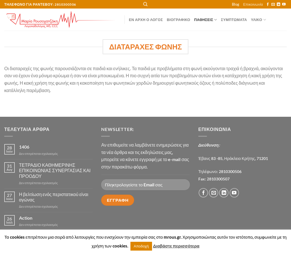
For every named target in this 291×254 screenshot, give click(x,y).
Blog (235, 4)
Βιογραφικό (178, 19)
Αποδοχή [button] (141, 246)
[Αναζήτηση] (145, 4)
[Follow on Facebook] (267, 5)
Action (25, 217)
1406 (24, 146)
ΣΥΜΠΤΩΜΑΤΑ (234, 19)
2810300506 (230, 171)
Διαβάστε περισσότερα (176, 245)
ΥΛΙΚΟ (258, 19)
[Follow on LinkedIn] (278, 5)
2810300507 (218, 178)
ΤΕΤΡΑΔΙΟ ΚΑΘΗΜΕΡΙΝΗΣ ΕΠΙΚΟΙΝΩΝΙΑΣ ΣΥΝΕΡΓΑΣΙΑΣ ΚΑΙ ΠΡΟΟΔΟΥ (55, 170)
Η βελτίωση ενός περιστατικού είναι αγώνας (53, 196)
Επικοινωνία (253, 4)
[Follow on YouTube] (284, 5)
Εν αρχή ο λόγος (146, 19)
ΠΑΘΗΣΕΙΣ (205, 19)
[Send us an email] (273, 5)
